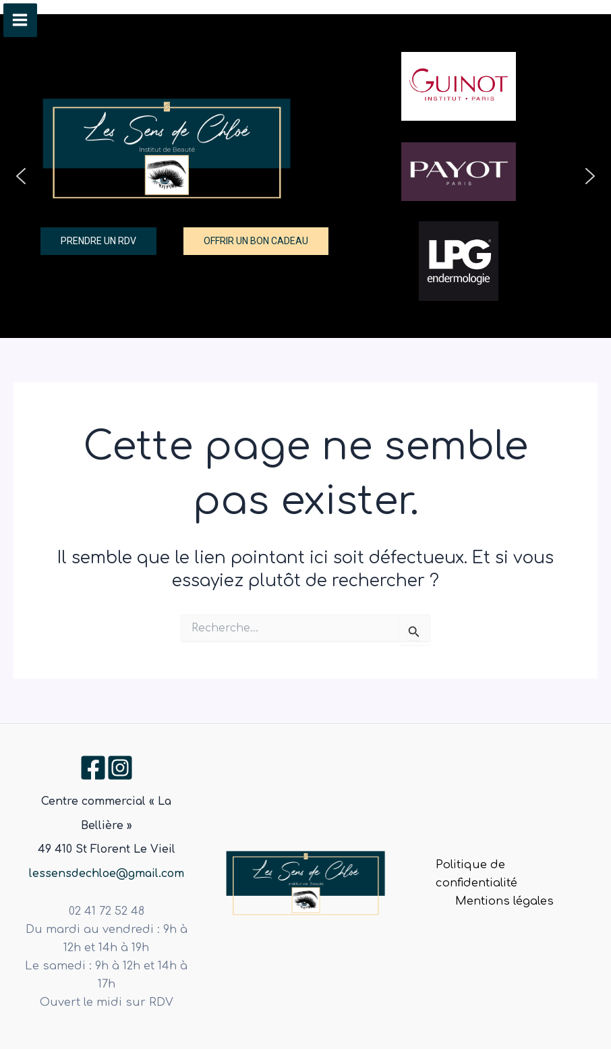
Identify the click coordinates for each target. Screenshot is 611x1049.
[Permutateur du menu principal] (20, 20)
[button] (21, 176)
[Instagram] (120, 767)
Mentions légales (504, 901)
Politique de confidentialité (476, 874)
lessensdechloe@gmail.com (106, 874)
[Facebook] (93, 767)
